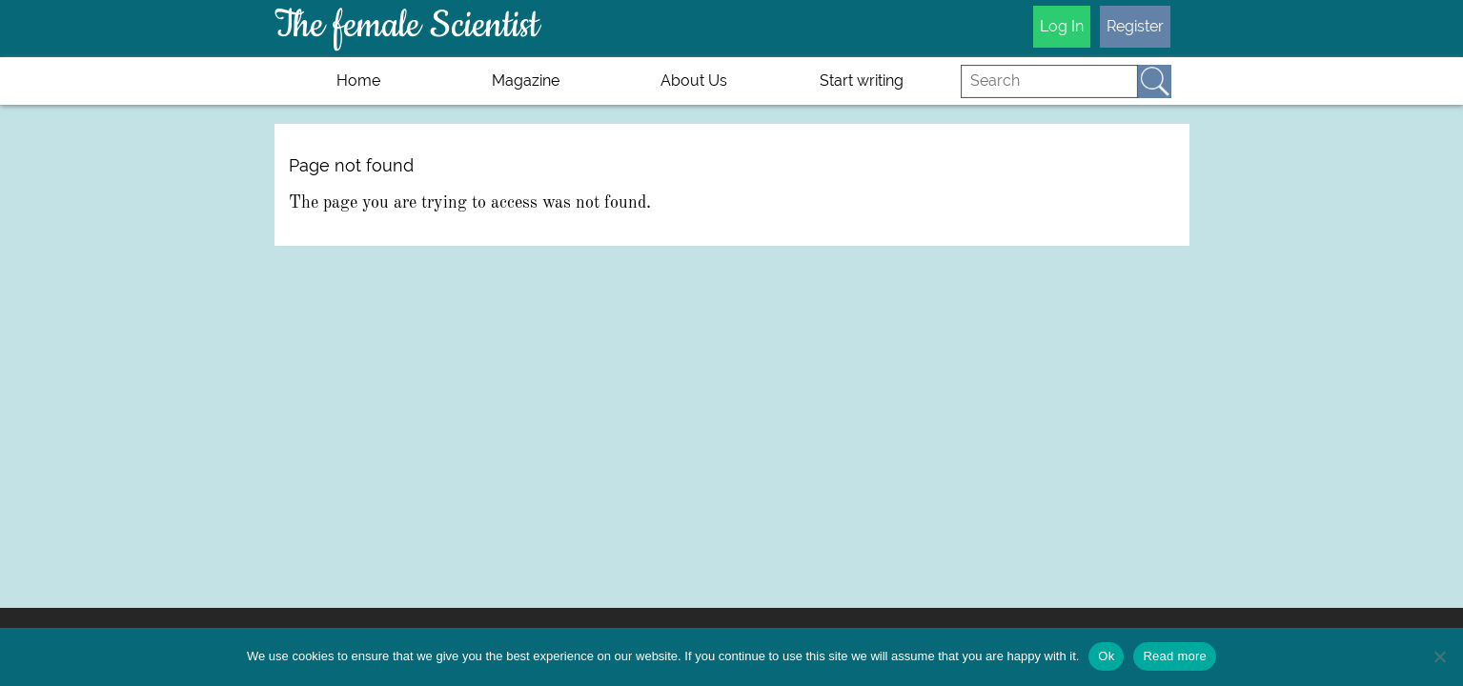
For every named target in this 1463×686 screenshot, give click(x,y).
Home (358, 80)
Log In (1062, 26)
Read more (1175, 656)
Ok (1106, 656)
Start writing (862, 80)
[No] (1439, 656)
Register (1135, 26)
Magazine (525, 80)
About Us (693, 80)
